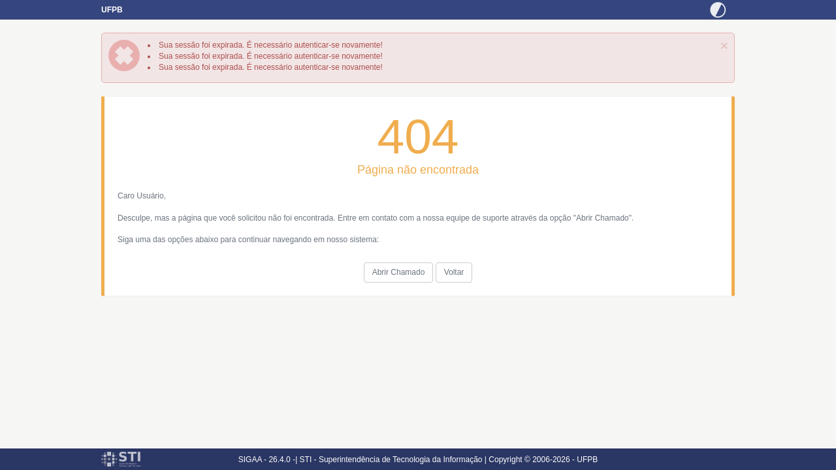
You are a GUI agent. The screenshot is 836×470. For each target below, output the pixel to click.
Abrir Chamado (398, 272)
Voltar (454, 272)
